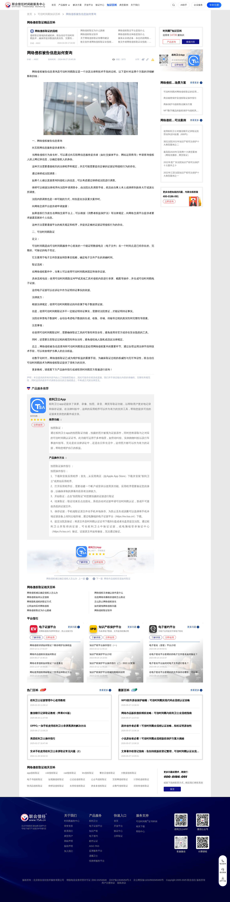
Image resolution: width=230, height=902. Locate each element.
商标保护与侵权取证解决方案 (178, 104)
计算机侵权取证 (141, 779)
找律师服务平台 (96, 861)
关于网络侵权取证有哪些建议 (94, 38)
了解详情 (83, 562)
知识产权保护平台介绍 (101, 654)
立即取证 (118, 836)
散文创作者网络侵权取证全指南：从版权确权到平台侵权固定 (97, 42)
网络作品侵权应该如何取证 (43, 654)
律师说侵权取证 (56, 786)
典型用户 (68, 836)
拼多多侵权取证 (99, 786)
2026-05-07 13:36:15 (130, 743)
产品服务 (62, 5)
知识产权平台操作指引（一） (104, 645)
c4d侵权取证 (51, 773)
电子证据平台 (95, 826)
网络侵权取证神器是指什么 (131, 34)
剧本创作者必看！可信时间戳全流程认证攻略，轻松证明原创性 (156, 725)
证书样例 (146, 821)
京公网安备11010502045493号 (148, 880)
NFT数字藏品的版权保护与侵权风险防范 (182, 110)
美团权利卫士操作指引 (42, 738)
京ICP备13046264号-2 (120, 880)
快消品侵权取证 (34, 786)
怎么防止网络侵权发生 (105, 601)
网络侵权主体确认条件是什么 (108, 592)
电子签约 (93, 836)
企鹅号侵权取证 (120, 786)
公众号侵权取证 (99, 779)
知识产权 (93, 831)
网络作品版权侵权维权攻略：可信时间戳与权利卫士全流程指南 (156, 713)
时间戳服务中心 (71, 821)
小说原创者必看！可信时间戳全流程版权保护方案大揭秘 (152, 738)
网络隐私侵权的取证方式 (39, 601)
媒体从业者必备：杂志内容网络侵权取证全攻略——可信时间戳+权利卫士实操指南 (135, 38)
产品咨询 (171, 42)
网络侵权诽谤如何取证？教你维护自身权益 (51, 645)
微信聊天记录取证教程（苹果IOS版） (51, 713)
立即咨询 (169, 201)
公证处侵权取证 (77, 779)
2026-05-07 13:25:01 (130, 756)
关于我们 (135, 5)
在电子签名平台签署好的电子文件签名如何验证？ (173, 654)
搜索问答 (190, 42)
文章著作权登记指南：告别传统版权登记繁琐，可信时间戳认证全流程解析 (160, 751)
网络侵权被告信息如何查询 (81, 14)
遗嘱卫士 (93, 856)
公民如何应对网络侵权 (38, 606)
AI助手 (184, 5)
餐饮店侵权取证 (107, 773)
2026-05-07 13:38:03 (130, 705)
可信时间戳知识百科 (49, 14)
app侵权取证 (33, 773)
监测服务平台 (95, 850)
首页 (54, 5)
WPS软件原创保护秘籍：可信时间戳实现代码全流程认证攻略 (155, 700)
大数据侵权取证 (128, 773)
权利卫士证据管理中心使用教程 (47, 700)
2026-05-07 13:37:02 (130, 718)
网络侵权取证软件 (89, 34)
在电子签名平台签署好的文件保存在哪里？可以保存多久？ (174, 672)
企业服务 (198, 5)
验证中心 (100, 5)
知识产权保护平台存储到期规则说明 (107, 672)
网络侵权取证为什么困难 (92, 30)
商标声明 (68, 841)
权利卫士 (93, 821)
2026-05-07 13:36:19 (130, 731)
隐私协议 (121, 883)
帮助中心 (140, 831)
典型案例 (123, 5)
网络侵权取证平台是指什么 (131, 30)
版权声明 (68, 846)
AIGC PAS (94, 846)
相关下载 (140, 826)
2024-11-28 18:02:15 (39, 756)
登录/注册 (214, 5)
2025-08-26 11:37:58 (39, 718)
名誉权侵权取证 (77, 786)
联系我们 (68, 831)
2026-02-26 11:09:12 (39, 705)
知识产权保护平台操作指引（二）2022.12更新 (112, 663)
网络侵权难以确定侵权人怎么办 (42, 592)
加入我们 (68, 851)
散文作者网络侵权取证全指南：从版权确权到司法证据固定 (135, 42)
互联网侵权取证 (120, 779)
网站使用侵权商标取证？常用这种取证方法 (51, 672)
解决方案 (77, 5)
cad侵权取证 (70, 773)
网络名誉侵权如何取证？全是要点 (46, 663)
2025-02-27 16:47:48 (39, 743)
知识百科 (112, 5)
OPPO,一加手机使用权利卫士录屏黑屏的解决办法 (58, 725)
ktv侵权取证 (88, 773)
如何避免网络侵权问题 (105, 606)
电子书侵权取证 (34, 779)
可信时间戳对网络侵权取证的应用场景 (182, 91)
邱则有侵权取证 (141, 786)
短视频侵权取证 (56, 779)
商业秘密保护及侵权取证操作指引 (180, 98)
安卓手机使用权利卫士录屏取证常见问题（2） (56, 751)
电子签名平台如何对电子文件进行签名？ (169, 663)
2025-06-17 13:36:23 (39, 731)
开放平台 (88, 5)
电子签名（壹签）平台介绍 (162, 645)
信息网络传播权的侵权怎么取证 (109, 597)
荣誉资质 (68, 826)
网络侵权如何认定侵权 (38, 597)
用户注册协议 (108, 883)
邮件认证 (93, 841)
